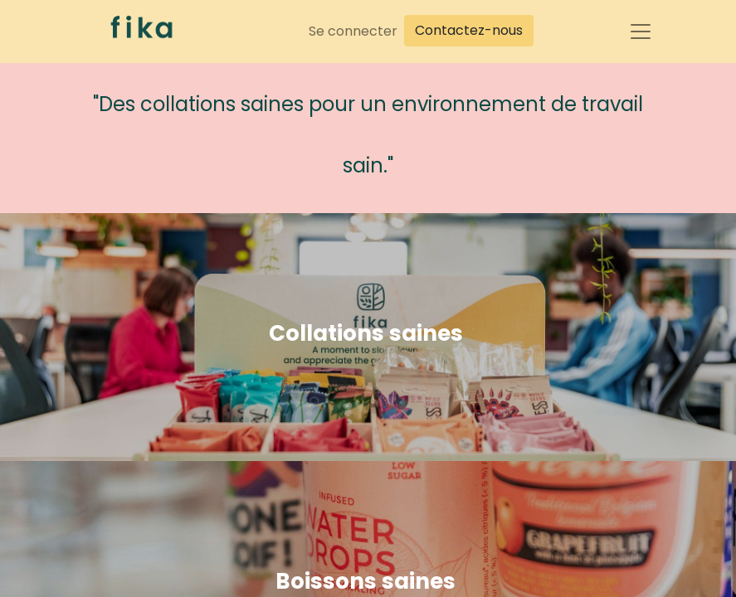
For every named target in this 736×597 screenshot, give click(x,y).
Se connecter (353, 31)
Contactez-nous (469, 30)
